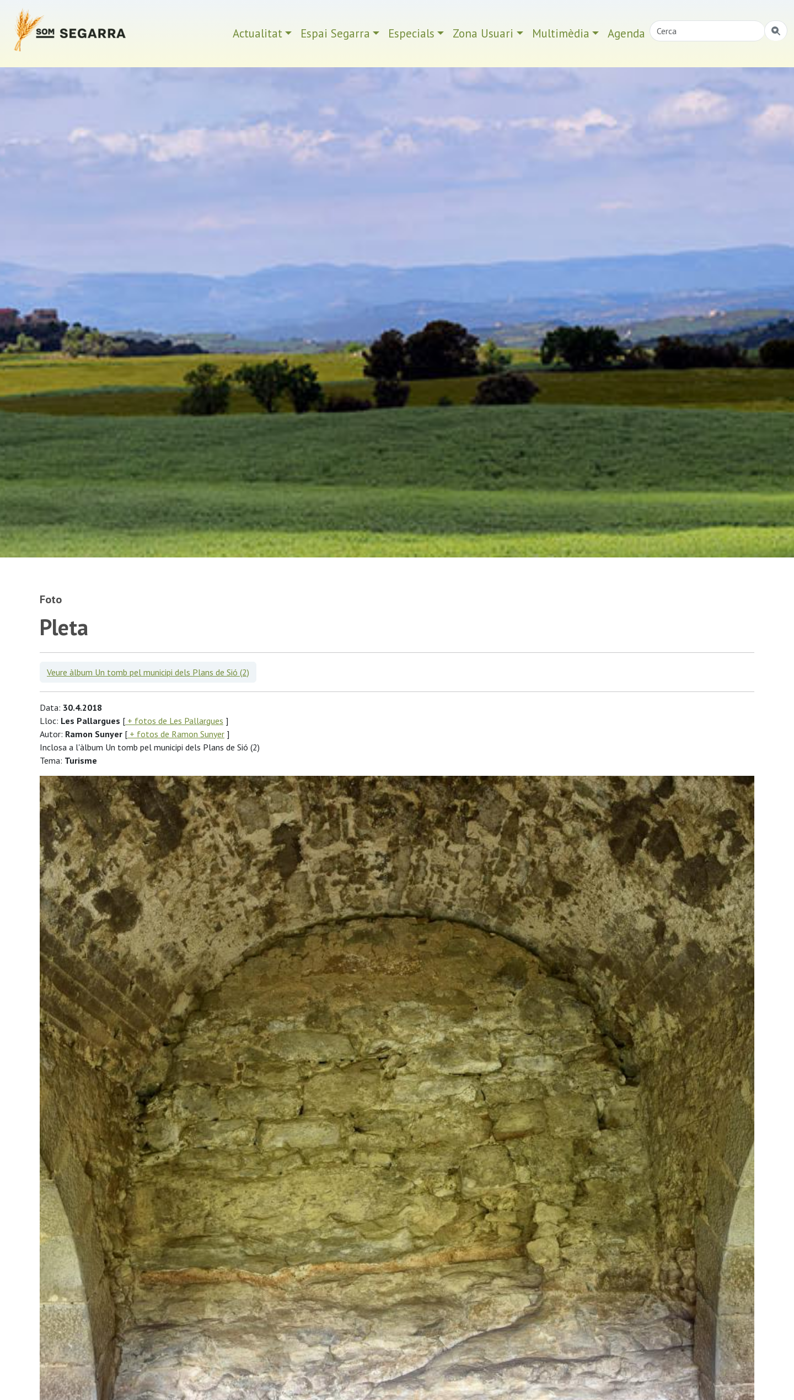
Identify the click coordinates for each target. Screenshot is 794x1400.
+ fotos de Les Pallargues (174, 720)
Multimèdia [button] (560, 33)
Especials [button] (411, 33)
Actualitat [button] (257, 33)
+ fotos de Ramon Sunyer (175, 733)
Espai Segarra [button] (335, 33)
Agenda (626, 33)
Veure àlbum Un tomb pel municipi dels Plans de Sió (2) (148, 672)
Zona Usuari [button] (483, 33)
